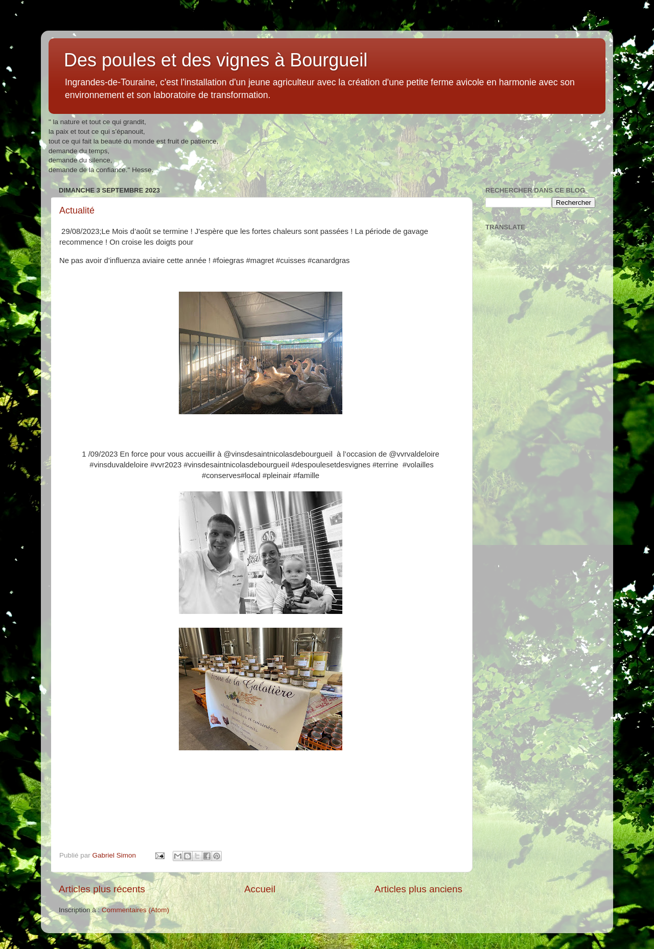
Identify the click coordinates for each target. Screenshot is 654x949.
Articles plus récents (102, 889)
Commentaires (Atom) (135, 910)
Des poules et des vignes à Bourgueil (215, 60)
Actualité (77, 210)
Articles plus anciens (418, 889)
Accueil (259, 889)
